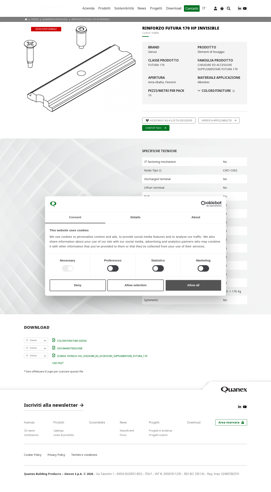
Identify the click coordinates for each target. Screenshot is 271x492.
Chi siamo (29, 430)
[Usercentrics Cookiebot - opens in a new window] (204, 204)
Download (173, 8)
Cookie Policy (32, 455)
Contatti (191, 8)
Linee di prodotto (63, 435)
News (142, 8)
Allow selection (135, 285)
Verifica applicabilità (217, 120)
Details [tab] (135, 217)
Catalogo (58, 430)
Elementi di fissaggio (55, 19)
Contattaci (153, 128)
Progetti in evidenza (160, 430)
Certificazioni (31, 435)
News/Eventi (127, 430)
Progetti (156, 8)
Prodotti (104, 8)
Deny (77, 285)
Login (50, 371)
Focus (123, 435)
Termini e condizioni (84, 455)
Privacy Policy (56, 455)
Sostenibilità (124, 8)
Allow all (193, 285)
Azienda (88, 8)
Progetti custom (158, 435)
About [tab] (195, 217)
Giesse (35, 19)
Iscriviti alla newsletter (51, 405)
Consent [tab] (75, 217)
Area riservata (229, 422)
